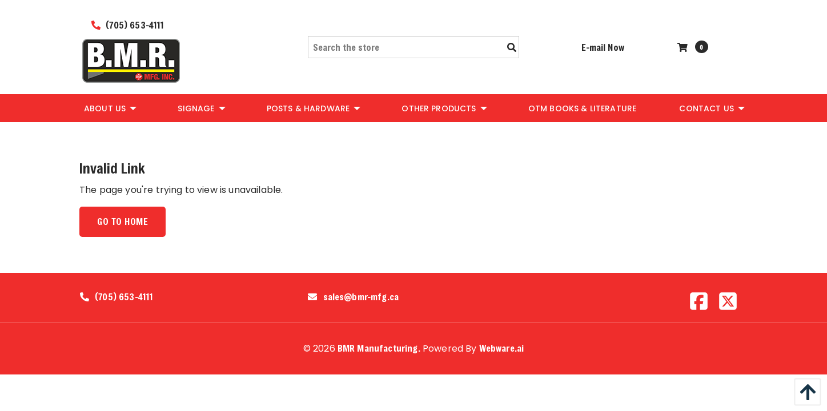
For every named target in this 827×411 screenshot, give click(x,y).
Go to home (122, 221)
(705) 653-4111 (127, 25)
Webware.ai (501, 348)
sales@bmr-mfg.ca (361, 297)
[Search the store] (413, 47)
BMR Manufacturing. (379, 348)
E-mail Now (602, 47)
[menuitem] (109, 108)
